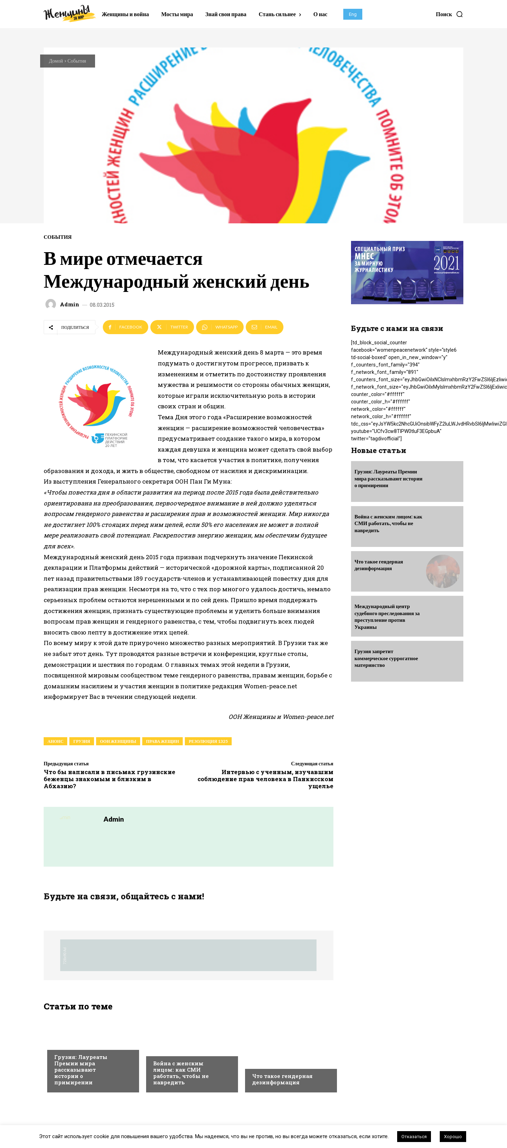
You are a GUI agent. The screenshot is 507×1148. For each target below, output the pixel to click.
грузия (81, 741)
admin (69, 304)
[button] (449, 14)
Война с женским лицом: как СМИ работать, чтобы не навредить (181, 1073)
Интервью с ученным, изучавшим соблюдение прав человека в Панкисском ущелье (265, 779)
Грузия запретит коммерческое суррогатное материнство (386, 658)
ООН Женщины (118, 741)
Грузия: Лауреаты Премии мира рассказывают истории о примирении (80, 1069)
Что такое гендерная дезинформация (282, 1079)
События (77, 61)
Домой (56, 61)
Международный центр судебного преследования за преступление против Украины (387, 616)
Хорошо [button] (453, 1136)
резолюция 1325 (208, 741)
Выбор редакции (74, 1043)
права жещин (162, 741)
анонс (55, 741)
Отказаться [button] (414, 1136)
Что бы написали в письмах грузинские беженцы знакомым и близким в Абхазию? (109, 779)
